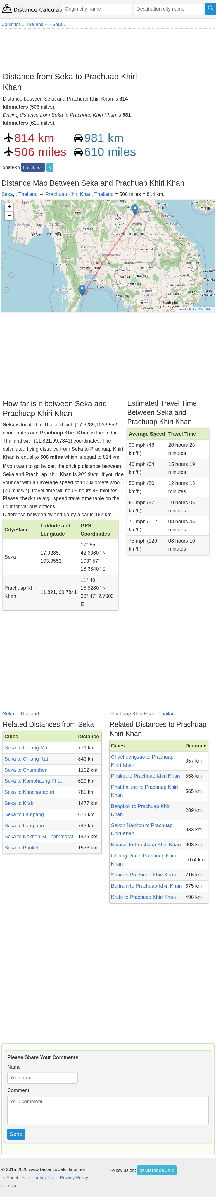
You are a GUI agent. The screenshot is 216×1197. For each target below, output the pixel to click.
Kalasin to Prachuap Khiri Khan (146, 844)
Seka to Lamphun (24, 825)
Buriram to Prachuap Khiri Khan (146, 886)
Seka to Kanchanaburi (29, 792)
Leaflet (181, 309)
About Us (15, 1177)
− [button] (9, 216)
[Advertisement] (107, 48)
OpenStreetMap (202, 309)
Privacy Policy (74, 1177)
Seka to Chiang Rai (26, 759)
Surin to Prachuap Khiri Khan (143, 875)
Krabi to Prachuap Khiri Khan (143, 897)
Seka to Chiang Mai (26, 748)
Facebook (33, 167)
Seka (7, 194)
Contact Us (42, 1177)
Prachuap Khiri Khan (69, 194)
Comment (18, 1090)
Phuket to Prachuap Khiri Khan (145, 776)
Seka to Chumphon (26, 770)
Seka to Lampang (24, 814)
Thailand (28, 194)
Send (16, 1134)
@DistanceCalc (156, 1170)
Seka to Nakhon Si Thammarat (38, 836)
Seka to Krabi (19, 803)
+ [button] (9, 207)
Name (14, 1067)
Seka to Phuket (21, 847)
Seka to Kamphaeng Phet (33, 781)
